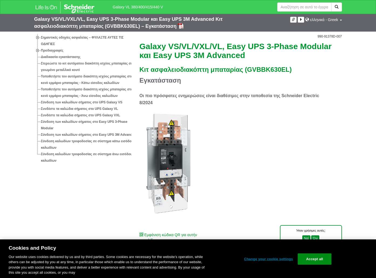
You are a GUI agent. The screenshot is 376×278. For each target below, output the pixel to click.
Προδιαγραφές (52, 50)
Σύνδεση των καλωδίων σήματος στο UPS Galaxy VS (82, 102)
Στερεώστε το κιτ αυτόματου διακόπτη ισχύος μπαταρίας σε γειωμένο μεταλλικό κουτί (87, 67)
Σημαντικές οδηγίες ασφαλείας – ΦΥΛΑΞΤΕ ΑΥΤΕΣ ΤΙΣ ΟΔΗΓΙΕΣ (82, 41)
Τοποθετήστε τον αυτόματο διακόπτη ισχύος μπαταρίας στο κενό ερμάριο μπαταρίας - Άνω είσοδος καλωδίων (87, 92)
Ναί (306, 238)
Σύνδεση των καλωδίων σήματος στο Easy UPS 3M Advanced (88, 135)
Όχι (315, 238)
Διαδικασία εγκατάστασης (61, 57)
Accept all (314, 259)
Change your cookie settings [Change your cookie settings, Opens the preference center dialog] (268, 259)
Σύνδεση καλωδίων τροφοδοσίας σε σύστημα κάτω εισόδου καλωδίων (87, 144)
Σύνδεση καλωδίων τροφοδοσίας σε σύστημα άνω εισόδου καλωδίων (86, 157)
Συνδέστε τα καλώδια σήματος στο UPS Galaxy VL (79, 109)
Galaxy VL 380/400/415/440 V (138, 7)
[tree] (82, 99)
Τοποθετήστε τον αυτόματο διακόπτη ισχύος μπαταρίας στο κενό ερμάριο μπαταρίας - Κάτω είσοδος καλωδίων (87, 79)
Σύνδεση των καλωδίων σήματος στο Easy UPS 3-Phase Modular (84, 125)
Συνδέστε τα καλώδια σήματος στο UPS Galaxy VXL (80, 115)
